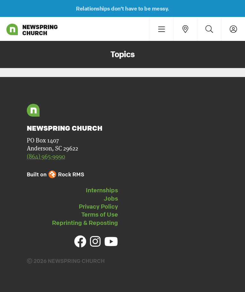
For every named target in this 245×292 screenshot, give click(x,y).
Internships (102, 190)
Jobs (111, 198)
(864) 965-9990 (46, 156)
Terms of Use (99, 214)
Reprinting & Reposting (85, 222)
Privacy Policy (98, 206)
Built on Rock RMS (55, 174)
